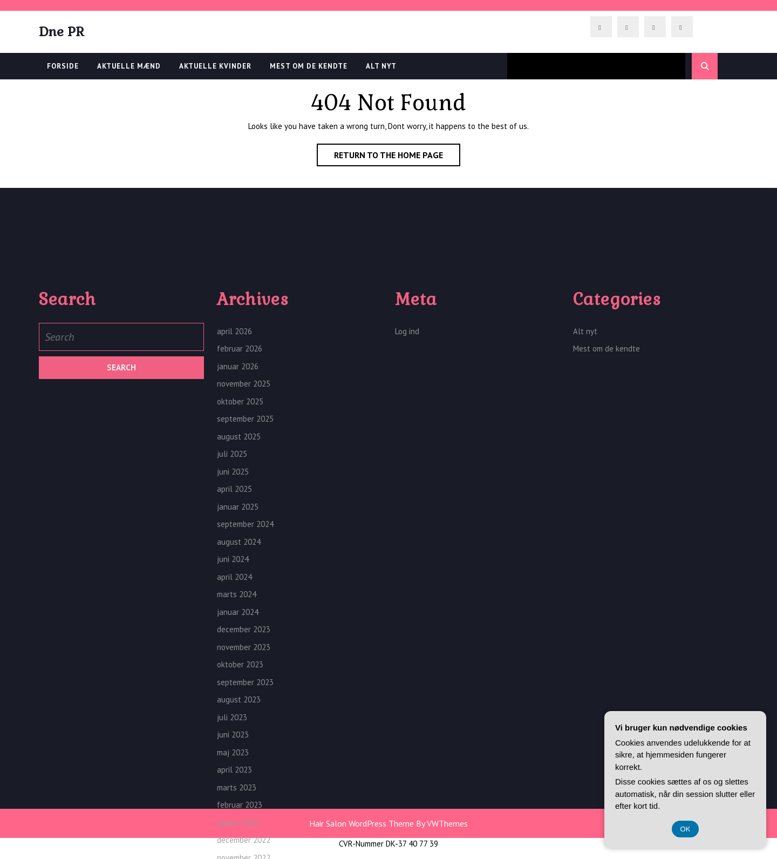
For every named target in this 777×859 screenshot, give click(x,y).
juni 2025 (233, 587)
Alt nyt (381, 66)
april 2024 (234, 692)
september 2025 (245, 534)
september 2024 (245, 639)
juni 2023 (233, 850)
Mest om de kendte (308, 66)
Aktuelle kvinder (215, 66)
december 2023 (243, 745)
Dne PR (61, 31)
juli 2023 (232, 833)
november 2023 (243, 762)
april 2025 (234, 604)
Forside (63, 66)
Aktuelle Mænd (129, 66)
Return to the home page (397, 157)
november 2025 (243, 499)
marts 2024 (236, 710)
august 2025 (239, 552)
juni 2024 (233, 674)
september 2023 (245, 798)
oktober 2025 (240, 517)
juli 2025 (232, 569)
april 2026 (234, 447)
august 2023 (239, 815)
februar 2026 (239, 464)
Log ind (407, 447)
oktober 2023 (240, 780)
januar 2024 (237, 727)
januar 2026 (237, 482)
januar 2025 (237, 622)
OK (685, 829)
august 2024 (239, 657)
